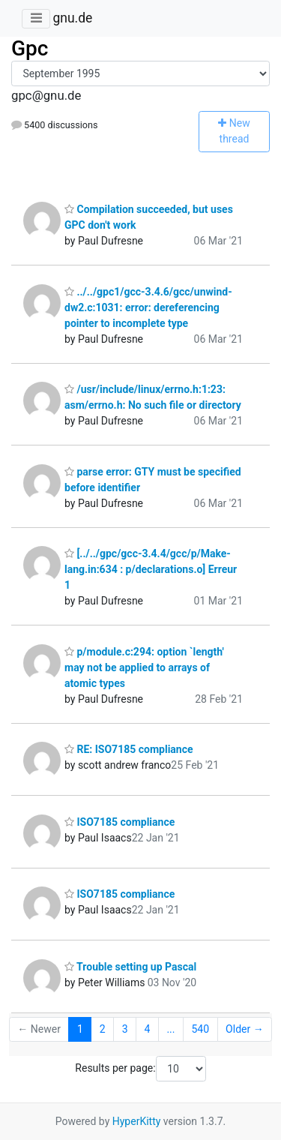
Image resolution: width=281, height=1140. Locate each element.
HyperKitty (136, 1121)
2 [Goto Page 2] (103, 1029)
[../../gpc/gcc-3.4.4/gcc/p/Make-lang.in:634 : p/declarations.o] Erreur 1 (150, 569)
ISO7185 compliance (119, 822)
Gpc (29, 48)
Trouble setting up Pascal (130, 967)
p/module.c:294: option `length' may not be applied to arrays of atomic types (144, 667)
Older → (245, 1029)
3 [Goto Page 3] (125, 1029)
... (170, 1029)
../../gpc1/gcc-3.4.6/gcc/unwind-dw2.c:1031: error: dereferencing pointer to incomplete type (148, 307)
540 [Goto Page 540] (200, 1029)
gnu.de (72, 18)
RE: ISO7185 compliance (128, 749)
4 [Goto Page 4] (148, 1029)
